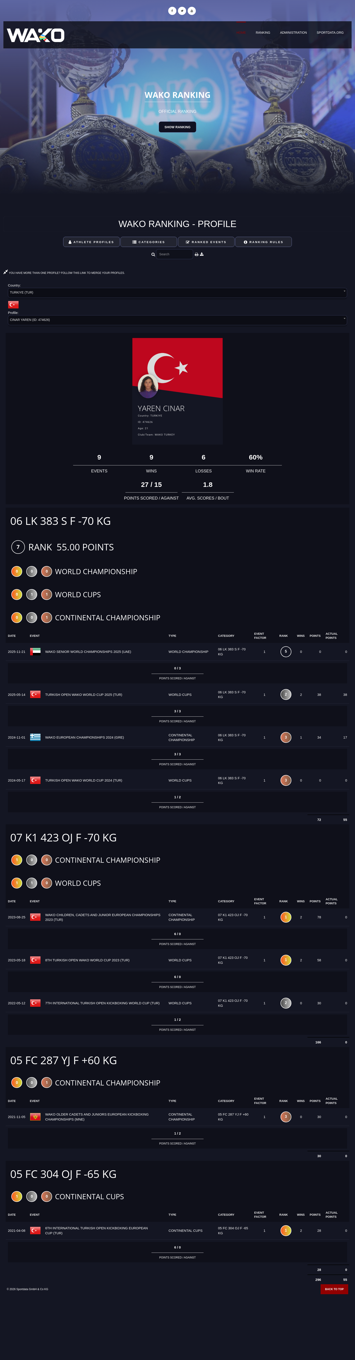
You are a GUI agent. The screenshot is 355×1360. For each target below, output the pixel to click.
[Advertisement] (177, 1327)
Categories (148, 242)
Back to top (334, 1292)
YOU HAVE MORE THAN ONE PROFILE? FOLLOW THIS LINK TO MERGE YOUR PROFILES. (64, 273)
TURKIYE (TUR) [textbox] (21, 292)
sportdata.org (330, 32)
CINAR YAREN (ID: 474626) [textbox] (30, 320)
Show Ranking (177, 127)
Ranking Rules (264, 242)
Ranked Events (206, 242)
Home (241, 32)
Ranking (263, 32)
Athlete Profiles (91, 242)
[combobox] (177, 293)
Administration (293, 32)
